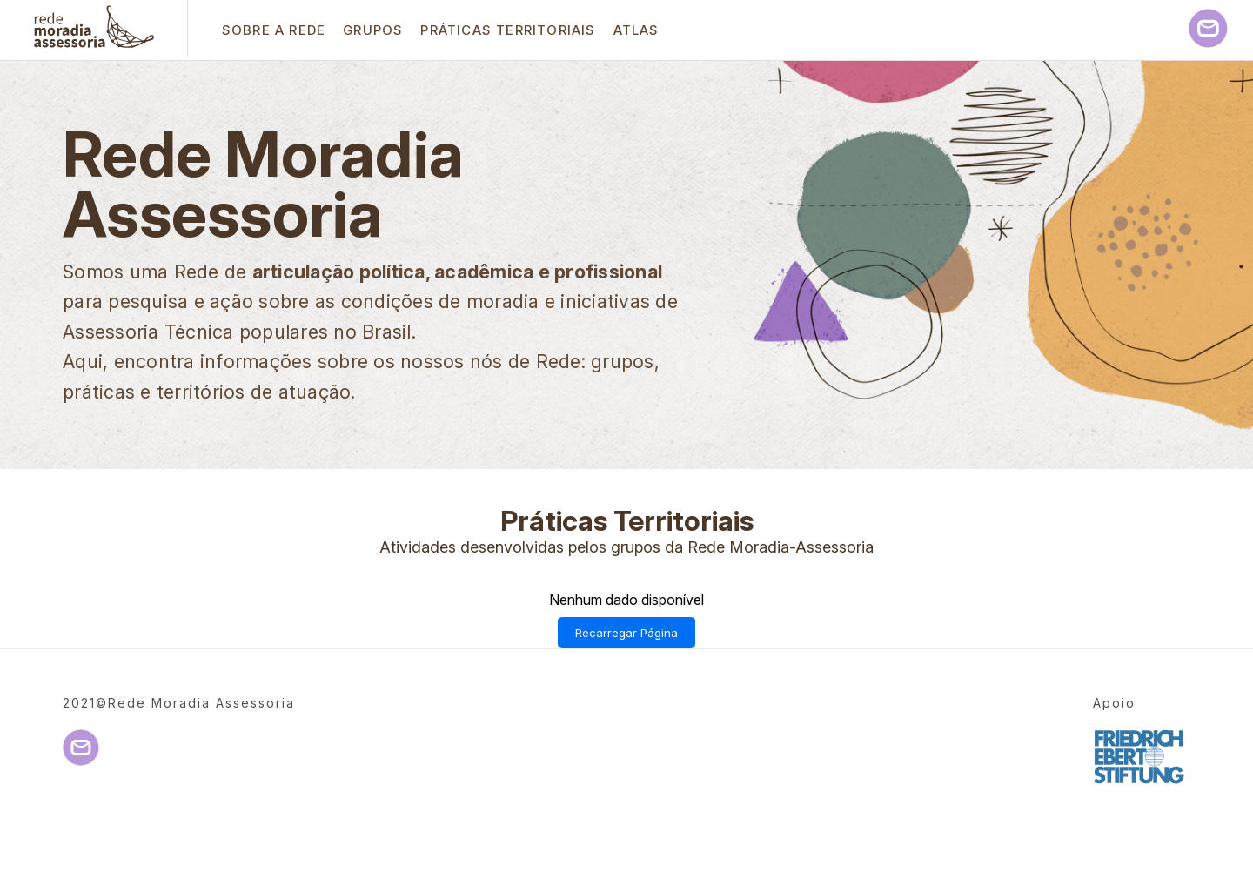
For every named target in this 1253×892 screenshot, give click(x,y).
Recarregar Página (626, 633)
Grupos (373, 30)
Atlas (636, 30)
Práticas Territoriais (507, 30)
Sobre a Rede (273, 30)
